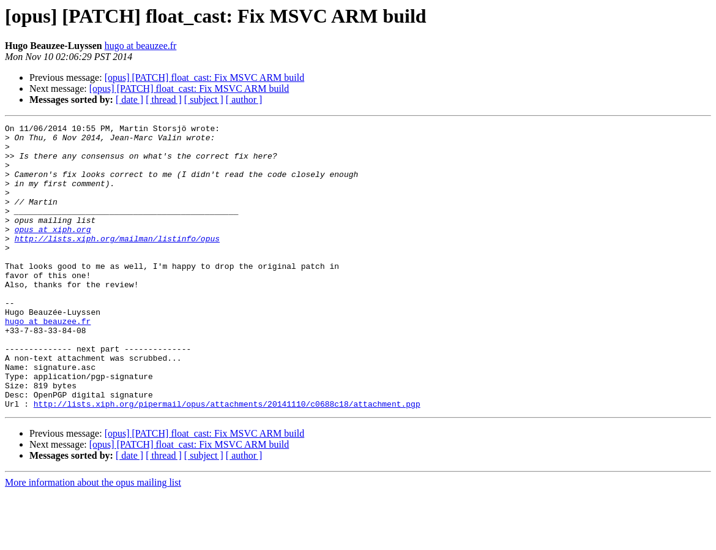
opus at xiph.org (53, 251)
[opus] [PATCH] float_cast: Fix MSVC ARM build (205, 77)
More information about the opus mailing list (93, 539)
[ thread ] (164, 99)
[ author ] (244, 99)
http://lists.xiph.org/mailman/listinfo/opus (117, 262)
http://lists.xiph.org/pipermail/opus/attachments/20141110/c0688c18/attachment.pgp (227, 460)
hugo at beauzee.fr (141, 45)
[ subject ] (203, 99)
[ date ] (129, 99)
